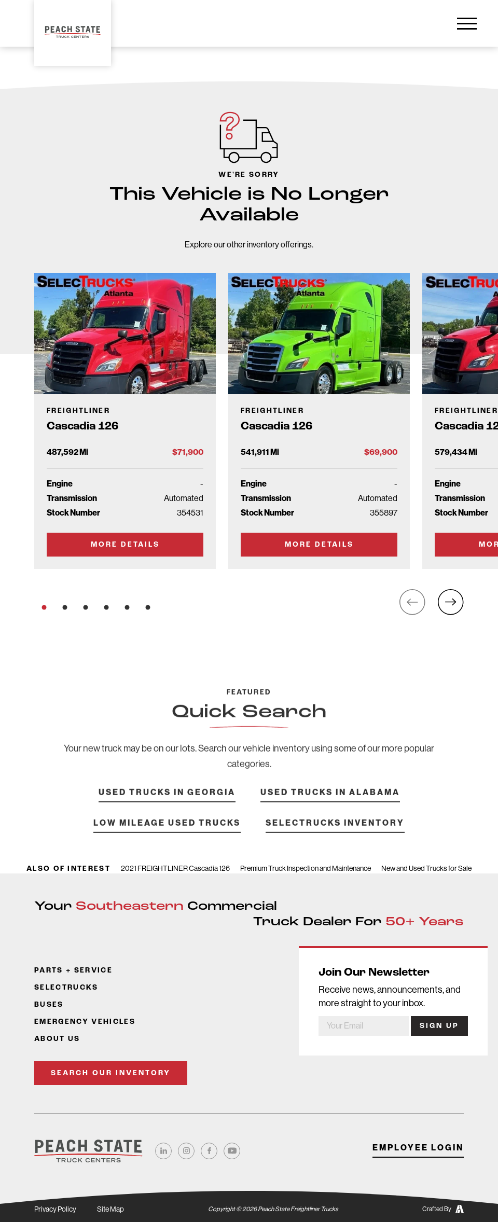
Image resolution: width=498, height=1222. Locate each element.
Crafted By (443, 1209)
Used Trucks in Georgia (167, 806)
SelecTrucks (66, 987)
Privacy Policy (55, 1209)
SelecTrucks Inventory (335, 836)
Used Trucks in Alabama (330, 806)
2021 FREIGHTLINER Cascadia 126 (175, 868)
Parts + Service (73, 970)
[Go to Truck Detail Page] (125, 420)
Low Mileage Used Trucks (167, 836)
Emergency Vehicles (84, 1022)
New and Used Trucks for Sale (426, 868)
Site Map (110, 1209)
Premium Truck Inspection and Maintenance (305, 868)
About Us (57, 1039)
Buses (49, 1005)
